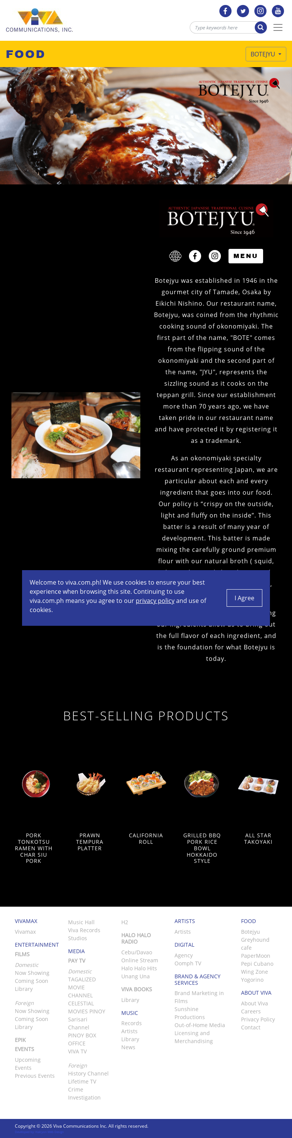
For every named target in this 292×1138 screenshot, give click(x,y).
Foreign (77, 1065)
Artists (129, 1031)
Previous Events (35, 1075)
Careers (251, 1011)
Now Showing (32, 972)
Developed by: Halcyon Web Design (39, 1132)
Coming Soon (31, 980)
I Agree (244, 598)
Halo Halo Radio (136, 938)
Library (24, 988)
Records (131, 1023)
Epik (20, 1039)
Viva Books (136, 989)
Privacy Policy (258, 1019)
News (128, 1047)
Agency (184, 955)
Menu (245, 256)
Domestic (80, 971)
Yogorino (252, 979)
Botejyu (264, 54)
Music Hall (81, 922)
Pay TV (76, 960)
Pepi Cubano (257, 963)
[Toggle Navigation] (278, 27)
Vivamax (25, 931)
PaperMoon (255, 955)
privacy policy (155, 600)
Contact (250, 1027)
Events (24, 1049)
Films (22, 954)
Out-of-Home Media (200, 1025)
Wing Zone (254, 971)
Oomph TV (188, 963)
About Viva (254, 1003)
